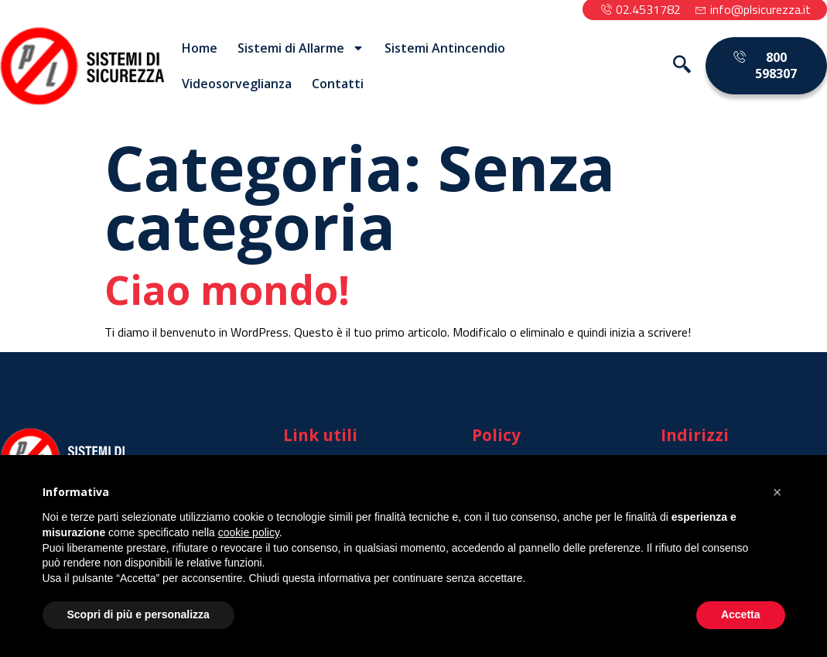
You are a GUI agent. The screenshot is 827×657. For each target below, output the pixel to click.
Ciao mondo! (227, 289)
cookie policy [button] (248, 532)
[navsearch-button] (675, 65)
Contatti (338, 83)
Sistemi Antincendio (444, 47)
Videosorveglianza (237, 83)
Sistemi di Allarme (301, 48)
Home (199, 47)
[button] (777, 492)
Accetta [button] (740, 614)
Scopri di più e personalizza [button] (138, 614)
